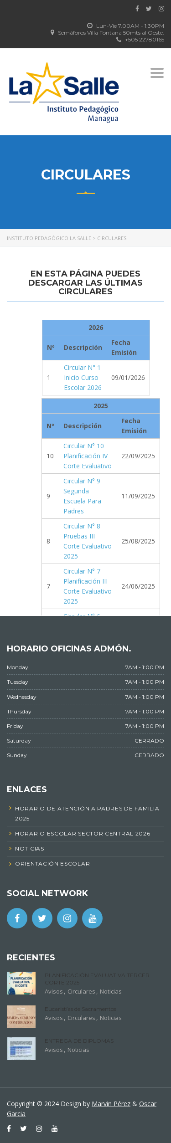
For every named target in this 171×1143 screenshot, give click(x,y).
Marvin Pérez (111, 1103)
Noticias (111, 991)
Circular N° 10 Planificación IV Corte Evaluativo (87, 455)
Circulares (81, 991)
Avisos (54, 991)
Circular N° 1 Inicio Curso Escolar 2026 (83, 377)
